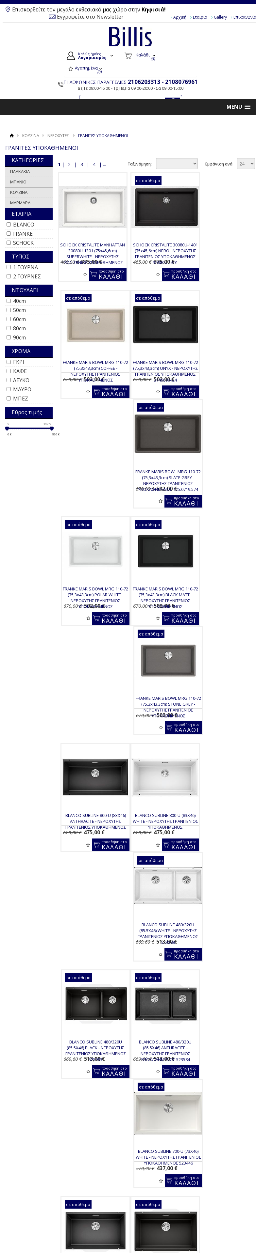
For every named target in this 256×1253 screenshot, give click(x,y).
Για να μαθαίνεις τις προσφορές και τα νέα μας (152, 1145)
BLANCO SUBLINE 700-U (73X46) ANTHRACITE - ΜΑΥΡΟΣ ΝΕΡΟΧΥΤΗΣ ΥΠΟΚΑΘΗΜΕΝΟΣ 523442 (221, 722)
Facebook (218, 1182)
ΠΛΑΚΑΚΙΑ (20, 171)
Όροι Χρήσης (32, 1187)
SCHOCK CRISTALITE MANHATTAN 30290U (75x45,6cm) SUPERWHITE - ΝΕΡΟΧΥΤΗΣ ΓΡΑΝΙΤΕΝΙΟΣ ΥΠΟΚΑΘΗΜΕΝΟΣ (89, 1077)
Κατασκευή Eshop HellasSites (220, 1237)
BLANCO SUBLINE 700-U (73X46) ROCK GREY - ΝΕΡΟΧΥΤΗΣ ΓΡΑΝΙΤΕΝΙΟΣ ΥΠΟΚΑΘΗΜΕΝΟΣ (155, 837)
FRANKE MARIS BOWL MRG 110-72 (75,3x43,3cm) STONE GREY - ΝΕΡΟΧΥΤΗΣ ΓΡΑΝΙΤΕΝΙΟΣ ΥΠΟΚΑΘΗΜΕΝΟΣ (155, 488)
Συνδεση (146, 1189)
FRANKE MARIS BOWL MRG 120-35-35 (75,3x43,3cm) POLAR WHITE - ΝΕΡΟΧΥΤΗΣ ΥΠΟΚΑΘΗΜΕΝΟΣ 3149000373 (220, 1074)
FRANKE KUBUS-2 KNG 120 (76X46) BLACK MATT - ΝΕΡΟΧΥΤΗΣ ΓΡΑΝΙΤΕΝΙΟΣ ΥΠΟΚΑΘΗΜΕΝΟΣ (220, 957)
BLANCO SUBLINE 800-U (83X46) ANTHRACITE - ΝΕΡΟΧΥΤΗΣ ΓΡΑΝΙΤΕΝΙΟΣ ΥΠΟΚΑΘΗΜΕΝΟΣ (221, 485)
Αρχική (179, 17)
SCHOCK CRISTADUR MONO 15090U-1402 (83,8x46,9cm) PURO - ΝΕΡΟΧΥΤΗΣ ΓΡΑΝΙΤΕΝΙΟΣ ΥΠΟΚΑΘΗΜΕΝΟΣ (221, 840)
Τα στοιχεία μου (153, 1204)
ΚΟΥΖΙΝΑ (30, 135)
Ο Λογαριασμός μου (159, 1181)
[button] (238, 107)
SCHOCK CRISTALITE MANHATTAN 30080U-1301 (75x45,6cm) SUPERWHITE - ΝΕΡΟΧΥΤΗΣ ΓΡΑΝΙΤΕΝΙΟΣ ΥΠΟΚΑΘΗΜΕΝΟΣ (89, 256)
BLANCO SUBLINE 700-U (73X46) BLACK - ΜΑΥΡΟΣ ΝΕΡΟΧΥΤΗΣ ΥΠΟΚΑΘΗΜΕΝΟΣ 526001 (89, 837)
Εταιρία (200, 17)
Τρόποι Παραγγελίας (99, 1193)
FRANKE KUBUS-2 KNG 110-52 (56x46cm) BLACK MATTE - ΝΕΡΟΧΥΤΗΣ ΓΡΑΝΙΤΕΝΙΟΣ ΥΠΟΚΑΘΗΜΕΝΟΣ (155, 957)
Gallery (220, 17)
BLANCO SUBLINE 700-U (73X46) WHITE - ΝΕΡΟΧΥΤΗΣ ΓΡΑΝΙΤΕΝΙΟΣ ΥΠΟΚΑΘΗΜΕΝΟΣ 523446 (155, 722)
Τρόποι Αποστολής (97, 1208)
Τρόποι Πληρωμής (96, 1201)
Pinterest (218, 1213)
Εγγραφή (146, 1196)
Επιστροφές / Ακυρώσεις (91, 1218)
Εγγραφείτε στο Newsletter (90, 16)
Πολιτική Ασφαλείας (98, 1229)
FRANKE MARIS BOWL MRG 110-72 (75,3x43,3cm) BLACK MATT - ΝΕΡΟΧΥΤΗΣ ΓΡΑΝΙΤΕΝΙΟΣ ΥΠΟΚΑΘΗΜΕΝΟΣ (89, 488)
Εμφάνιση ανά (218, 164)
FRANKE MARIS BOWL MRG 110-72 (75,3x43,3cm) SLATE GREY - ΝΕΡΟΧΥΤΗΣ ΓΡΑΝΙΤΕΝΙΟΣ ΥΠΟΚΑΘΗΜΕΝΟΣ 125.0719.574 (155, 371)
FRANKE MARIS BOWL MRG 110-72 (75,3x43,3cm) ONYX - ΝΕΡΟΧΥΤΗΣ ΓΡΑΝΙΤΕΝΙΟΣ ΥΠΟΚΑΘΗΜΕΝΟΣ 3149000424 (89, 371)
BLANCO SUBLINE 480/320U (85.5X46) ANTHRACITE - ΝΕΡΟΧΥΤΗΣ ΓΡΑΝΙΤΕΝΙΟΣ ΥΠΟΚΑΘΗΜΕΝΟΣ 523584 (89, 722)
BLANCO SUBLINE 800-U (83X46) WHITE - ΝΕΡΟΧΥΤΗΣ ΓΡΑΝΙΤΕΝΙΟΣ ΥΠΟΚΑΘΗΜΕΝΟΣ (89, 602)
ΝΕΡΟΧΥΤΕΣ (58, 135)
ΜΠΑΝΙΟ (18, 182)
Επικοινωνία (31, 1202)
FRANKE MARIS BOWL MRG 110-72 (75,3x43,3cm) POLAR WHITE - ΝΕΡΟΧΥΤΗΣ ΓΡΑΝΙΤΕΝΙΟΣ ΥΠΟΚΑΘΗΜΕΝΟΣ (220, 371)
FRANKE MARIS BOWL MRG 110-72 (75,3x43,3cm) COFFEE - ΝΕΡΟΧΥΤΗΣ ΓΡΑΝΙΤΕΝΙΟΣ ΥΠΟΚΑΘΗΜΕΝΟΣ (220, 253)
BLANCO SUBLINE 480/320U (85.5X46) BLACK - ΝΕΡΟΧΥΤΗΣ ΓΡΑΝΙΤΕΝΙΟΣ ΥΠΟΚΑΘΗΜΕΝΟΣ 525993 (221, 605)
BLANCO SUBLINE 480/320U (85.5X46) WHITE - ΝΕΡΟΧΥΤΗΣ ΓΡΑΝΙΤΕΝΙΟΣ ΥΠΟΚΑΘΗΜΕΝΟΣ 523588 (155, 605)
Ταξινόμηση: (140, 164)
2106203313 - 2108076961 (163, 82)
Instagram (219, 1203)
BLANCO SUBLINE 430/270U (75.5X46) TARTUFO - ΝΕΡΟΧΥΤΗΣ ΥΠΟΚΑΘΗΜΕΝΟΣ (155, 1071)
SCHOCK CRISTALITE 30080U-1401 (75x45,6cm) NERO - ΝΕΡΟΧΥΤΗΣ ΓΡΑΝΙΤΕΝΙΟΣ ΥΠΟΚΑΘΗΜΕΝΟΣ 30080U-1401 (155, 253)
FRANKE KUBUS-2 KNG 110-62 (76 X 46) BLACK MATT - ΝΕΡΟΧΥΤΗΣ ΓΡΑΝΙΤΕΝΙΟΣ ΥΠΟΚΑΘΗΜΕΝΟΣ (89, 957)
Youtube (217, 1192)
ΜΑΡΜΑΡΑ (20, 203)
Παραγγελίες (150, 1211)
